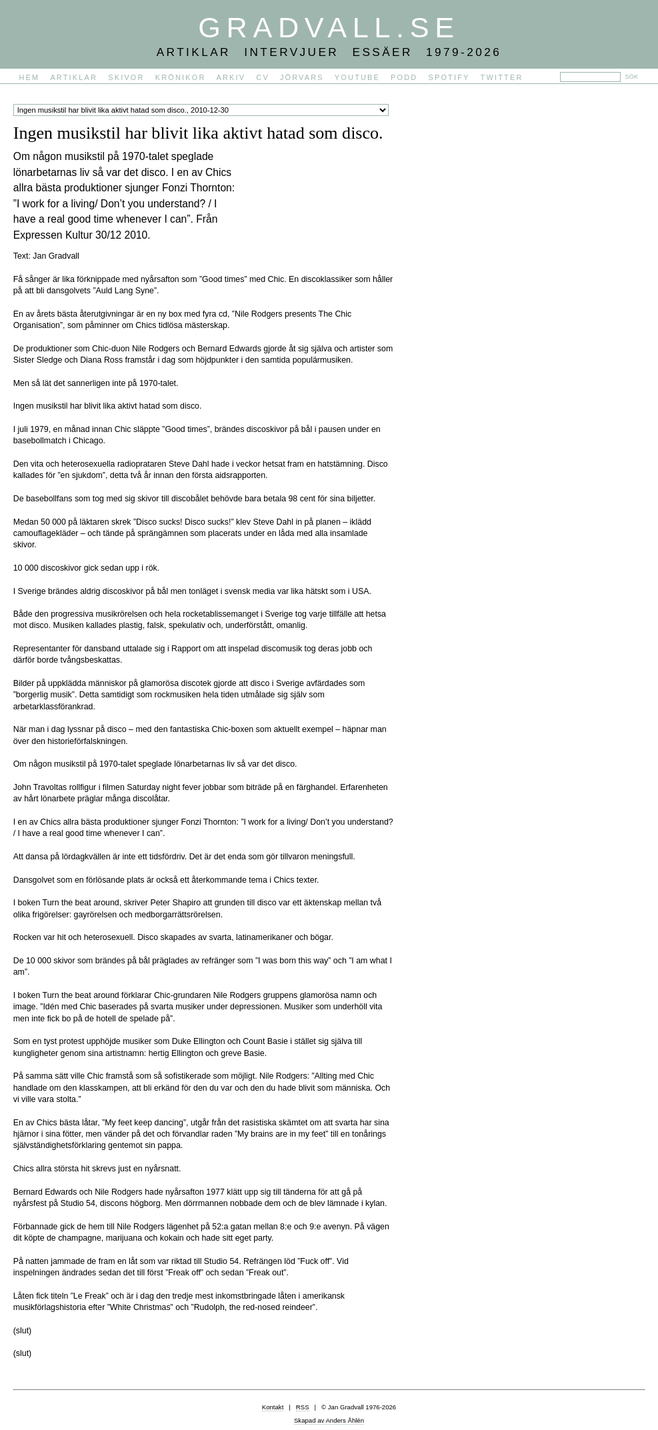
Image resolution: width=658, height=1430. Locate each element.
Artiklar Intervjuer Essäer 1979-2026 (329, 52)
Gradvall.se (328, 27)
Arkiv (231, 77)
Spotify (448, 77)
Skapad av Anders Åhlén (329, 1420)
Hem (29, 77)
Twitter (502, 77)
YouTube (357, 77)
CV (262, 77)
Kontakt (273, 1407)
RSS (302, 1407)
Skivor (126, 77)
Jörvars (302, 77)
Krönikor (180, 77)
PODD (404, 77)
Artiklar (73, 77)
